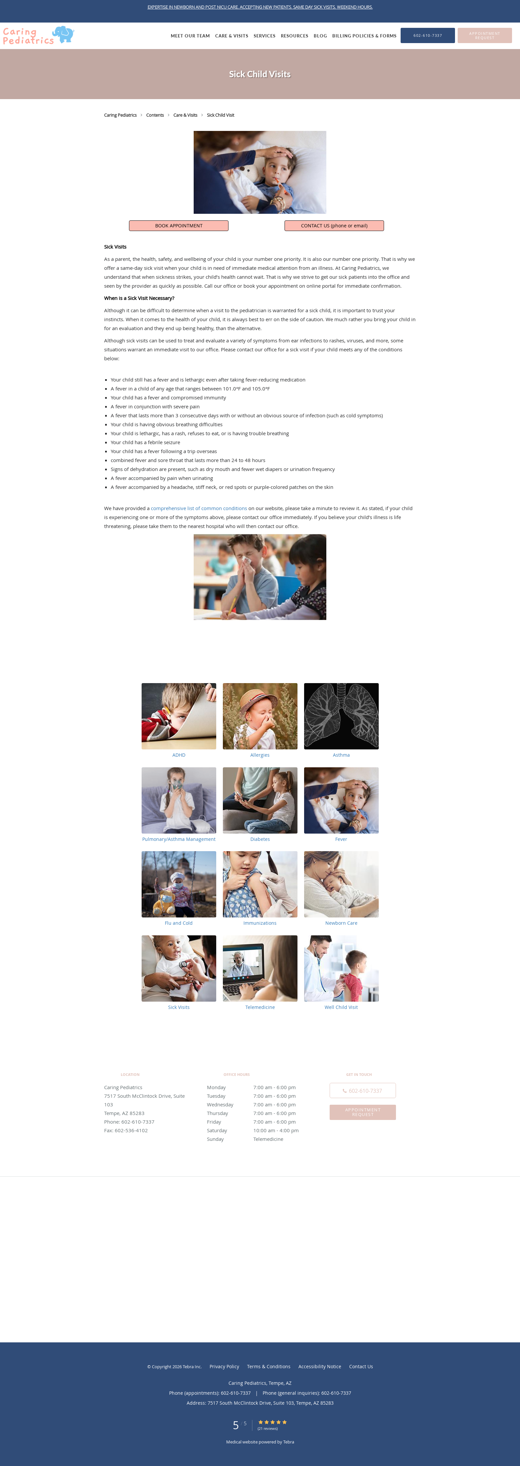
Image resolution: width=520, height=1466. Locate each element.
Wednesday (258, 1104)
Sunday (258, 1139)
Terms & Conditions (269, 1366)
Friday (258, 1121)
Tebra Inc (192, 1367)
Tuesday (258, 1095)
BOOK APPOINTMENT (179, 225)
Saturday (258, 1130)
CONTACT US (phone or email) (334, 225)
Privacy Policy (224, 1366)
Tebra (288, 1442)
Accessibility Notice (319, 1366)
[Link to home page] (37, 35)
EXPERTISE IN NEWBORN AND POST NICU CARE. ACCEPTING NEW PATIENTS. (220, 7)
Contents (155, 115)
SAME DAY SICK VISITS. (315, 7)
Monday (258, 1087)
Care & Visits (185, 115)
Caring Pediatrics (121, 115)
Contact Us (361, 1366)
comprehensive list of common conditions (199, 508)
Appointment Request (363, 1112)
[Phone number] (363, 1090)
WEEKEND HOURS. (355, 7)
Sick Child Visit (220, 115)
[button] (485, 35)
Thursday (258, 1113)
